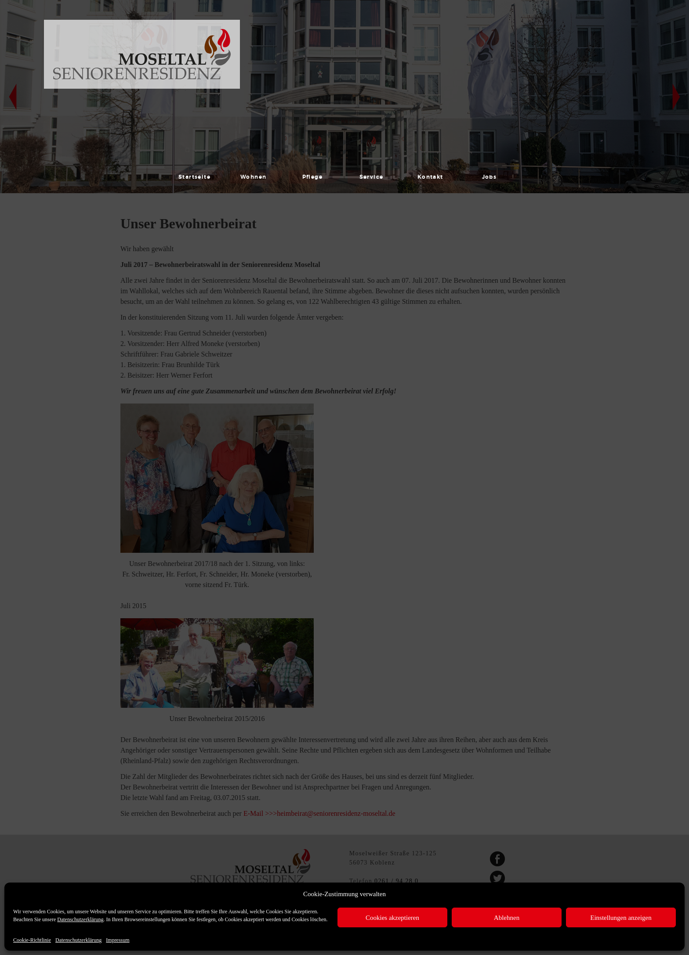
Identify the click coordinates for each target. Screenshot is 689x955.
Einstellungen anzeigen (621, 917)
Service (371, 176)
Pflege (312, 176)
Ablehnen (506, 917)
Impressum (117, 940)
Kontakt (430, 176)
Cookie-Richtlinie (32, 940)
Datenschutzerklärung (80, 919)
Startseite (194, 176)
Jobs (489, 176)
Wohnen (253, 176)
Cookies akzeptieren (392, 917)
